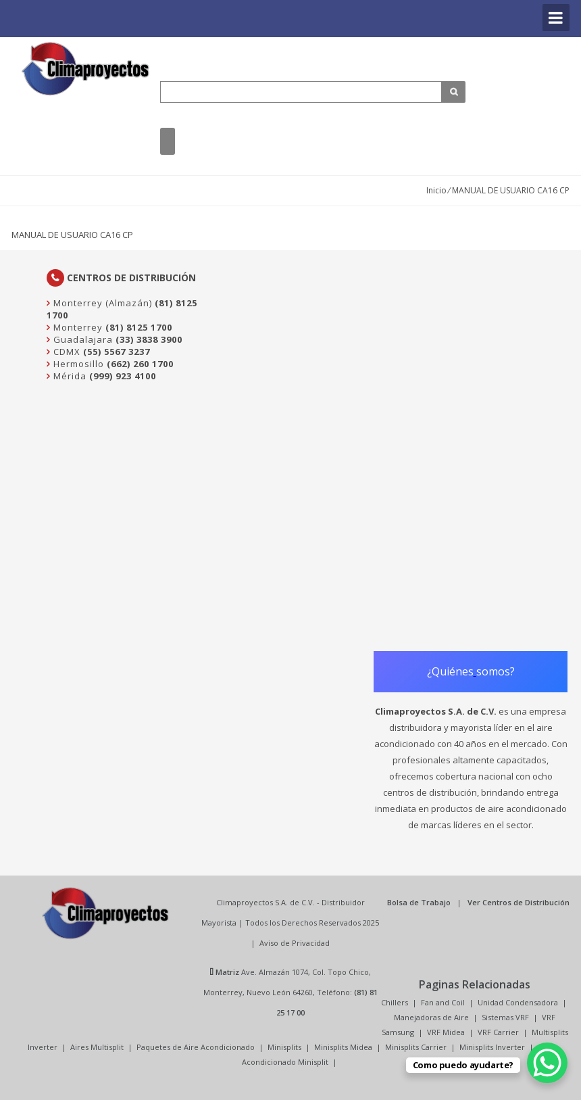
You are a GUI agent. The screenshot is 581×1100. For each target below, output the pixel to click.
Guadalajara (82, 339)
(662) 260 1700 (140, 364)
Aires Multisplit (97, 1047)
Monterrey (77, 327)
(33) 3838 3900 (149, 339)
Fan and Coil (443, 1002)
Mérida (68, 376)
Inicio (436, 190)
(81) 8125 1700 (138, 327)
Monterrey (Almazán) (101, 303)
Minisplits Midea (343, 1047)
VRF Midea (446, 1032)
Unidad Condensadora (518, 1002)
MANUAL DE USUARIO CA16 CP (72, 235)
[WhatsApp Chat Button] (547, 1063)
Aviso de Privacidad (294, 943)
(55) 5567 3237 (116, 351)
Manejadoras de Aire (431, 1017)
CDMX (65, 351)
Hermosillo (77, 364)
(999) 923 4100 (122, 376)
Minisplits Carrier (416, 1047)
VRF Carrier (498, 1032)
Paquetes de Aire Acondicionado (195, 1047)
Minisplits (284, 1047)
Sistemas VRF (505, 1017)
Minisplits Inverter (492, 1047)
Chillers (394, 1002)
